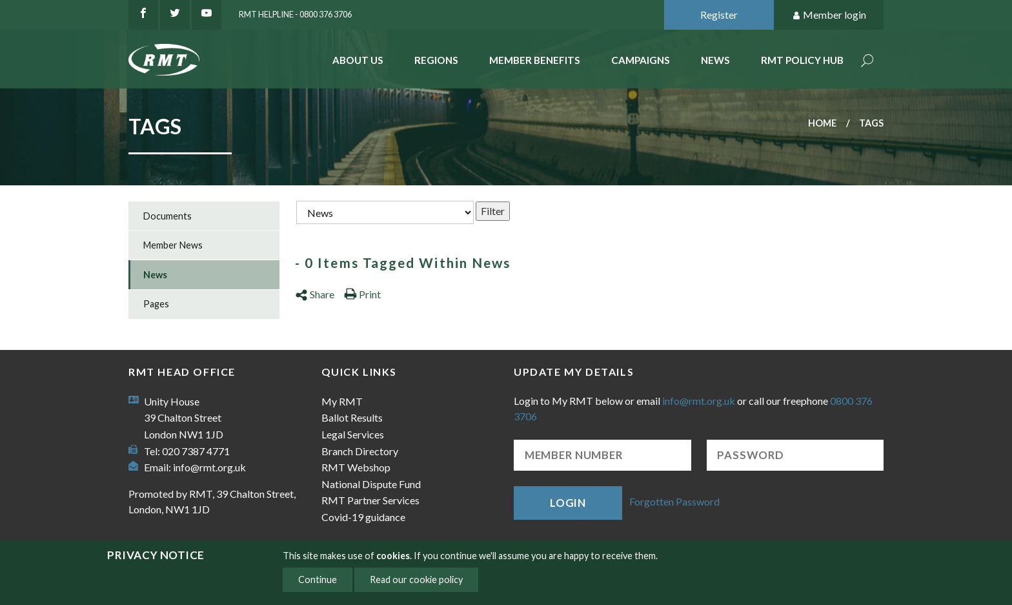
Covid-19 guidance (363, 517)
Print (362, 294)
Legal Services (352, 434)
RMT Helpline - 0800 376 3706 (295, 14)
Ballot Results (352, 417)
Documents (167, 215)
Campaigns (640, 60)
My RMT (342, 401)
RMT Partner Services (370, 500)
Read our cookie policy (416, 579)
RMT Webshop (355, 467)
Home (822, 123)
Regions (436, 60)
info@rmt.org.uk (209, 467)
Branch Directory (359, 451)
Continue (317, 579)
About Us (357, 60)
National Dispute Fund (371, 484)
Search (867, 61)
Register (719, 14)
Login (568, 502)
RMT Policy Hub (802, 60)
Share (314, 294)
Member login (829, 15)
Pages (156, 303)
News (715, 60)
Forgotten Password (674, 501)
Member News (173, 245)
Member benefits (534, 60)
